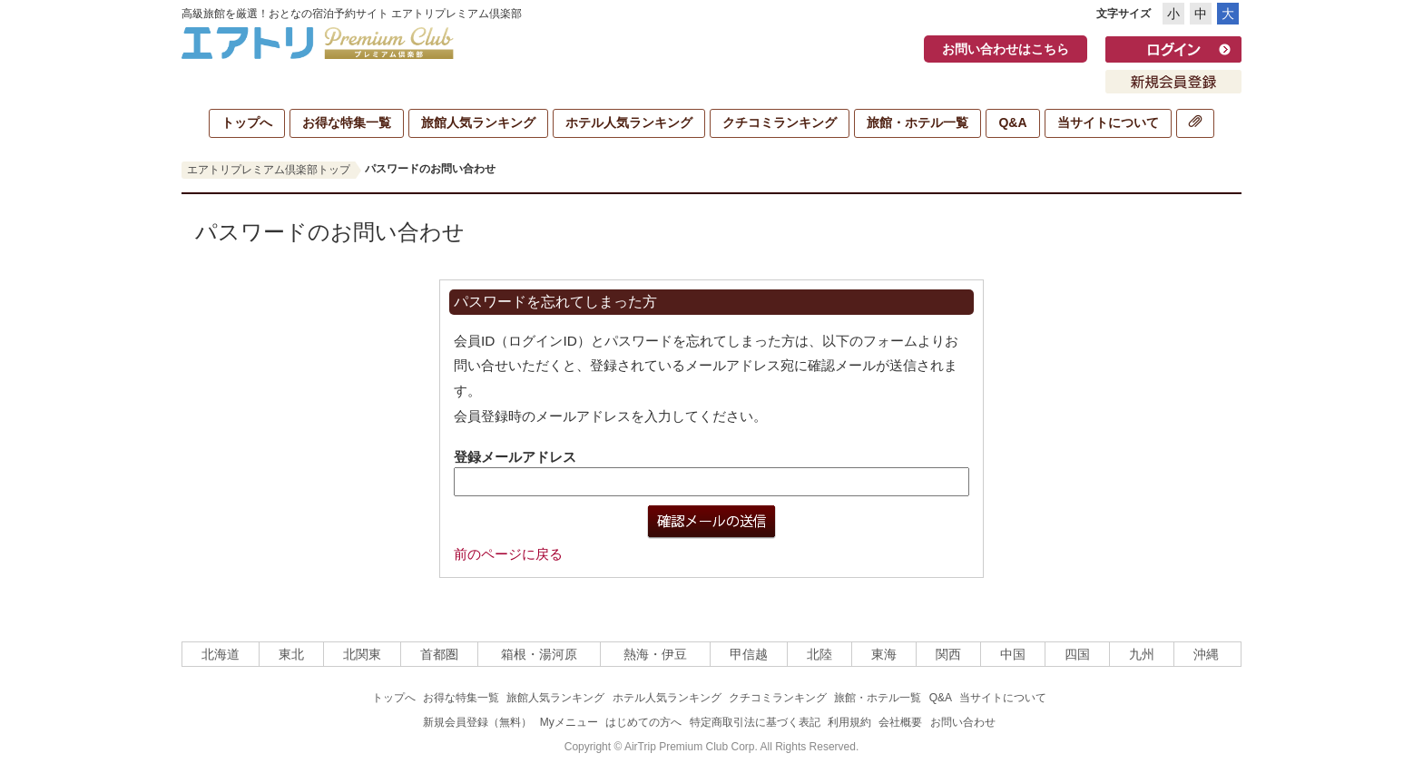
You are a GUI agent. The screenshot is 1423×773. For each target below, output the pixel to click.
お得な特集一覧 (346, 122)
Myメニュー (569, 722)
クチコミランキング (779, 122)
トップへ (246, 122)
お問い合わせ (963, 722)
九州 (1141, 654)
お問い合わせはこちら (1005, 49)
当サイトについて (1108, 122)
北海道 (220, 654)
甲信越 (749, 654)
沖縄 (1206, 654)
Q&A (1012, 122)
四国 (1077, 654)
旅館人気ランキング (478, 122)
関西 (948, 654)
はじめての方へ (643, 722)
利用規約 (849, 722)
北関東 (362, 654)
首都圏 (439, 654)
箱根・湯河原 (539, 654)
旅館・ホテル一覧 (917, 122)
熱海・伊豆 (655, 654)
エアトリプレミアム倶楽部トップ (268, 169)
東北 (291, 654)
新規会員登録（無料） (477, 722)
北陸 (819, 654)
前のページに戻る (508, 554)
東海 (884, 654)
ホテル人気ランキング (628, 122)
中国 (1013, 654)
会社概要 (900, 722)
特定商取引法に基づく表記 (755, 722)
